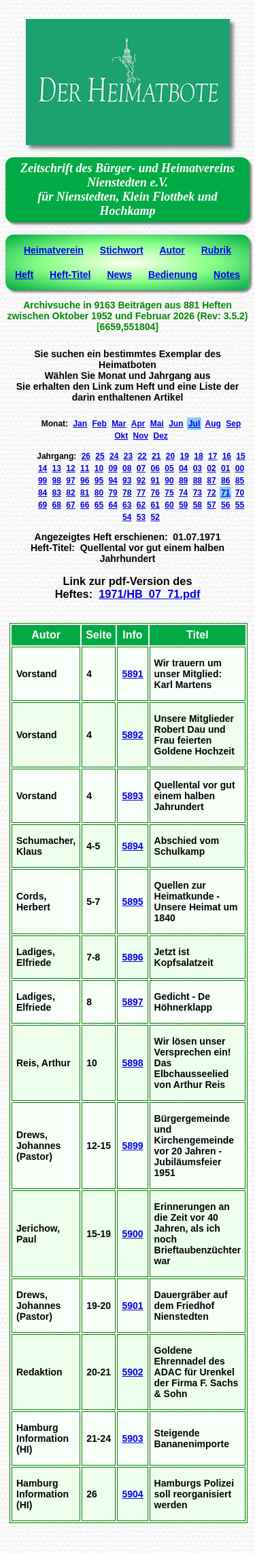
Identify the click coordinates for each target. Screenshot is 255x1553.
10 (99, 468)
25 (99, 456)
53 (141, 517)
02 (211, 468)
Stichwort (121, 250)
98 (56, 480)
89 (183, 480)
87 (211, 480)
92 (141, 480)
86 (225, 480)
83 (56, 493)
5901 (132, 1305)
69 (42, 505)
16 (226, 456)
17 (212, 456)
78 (126, 493)
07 (141, 468)
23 (128, 456)
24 (113, 456)
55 (239, 505)
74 (183, 493)
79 (112, 493)
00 (239, 468)
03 (197, 468)
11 (84, 468)
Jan (80, 423)
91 (155, 480)
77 (141, 493)
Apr (138, 423)
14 (42, 468)
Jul (194, 423)
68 (56, 505)
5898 (132, 1062)
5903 (132, 1438)
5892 (132, 734)
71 (225, 493)
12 (70, 468)
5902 (132, 1372)
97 (70, 480)
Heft (24, 274)
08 (126, 468)
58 (197, 505)
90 (169, 480)
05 (169, 468)
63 (126, 505)
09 (112, 468)
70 (239, 493)
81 (84, 493)
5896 (132, 957)
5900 (132, 1233)
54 (126, 517)
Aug (213, 423)
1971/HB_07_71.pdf (149, 594)
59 (183, 505)
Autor (171, 250)
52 (155, 517)
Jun (176, 423)
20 (170, 456)
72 (211, 493)
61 (155, 505)
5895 (132, 901)
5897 (132, 1001)
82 (70, 493)
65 (99, 505)
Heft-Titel (70, 274)
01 (225, 468)
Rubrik (216, 250)
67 (70, 505)
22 (141, 456)
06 (155, 468)
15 (240, 456)
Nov (141, 436)
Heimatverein (54, 250)
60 (169, 505)
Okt (121, 436)
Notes (227, 274)
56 (225, 505)
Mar (119, 423)
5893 (132, 795)
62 (141, 505)
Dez (161, 436)
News (119, 274)
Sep (233, 423)
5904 (132, 1494)
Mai (157, 423)
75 (169, 493)
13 (56, 468)
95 (99, 480)
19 (184, 456)
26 (86, 456)
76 (155, 493)
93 (126, 480)
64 (112, 505)
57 (211, 505)
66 (84, 505)
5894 (132, 846)
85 (239, 480)
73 (197, 493)
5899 (132, 1145)
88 (197, 480)
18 (198, 456)
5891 (132, 673)
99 (42, 480)
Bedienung (172, 274)
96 (84, 480)
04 (183, 468)
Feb (99, 423)
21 (156, 456)
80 (99, 493)
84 (42, 493)
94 (112, 480)
